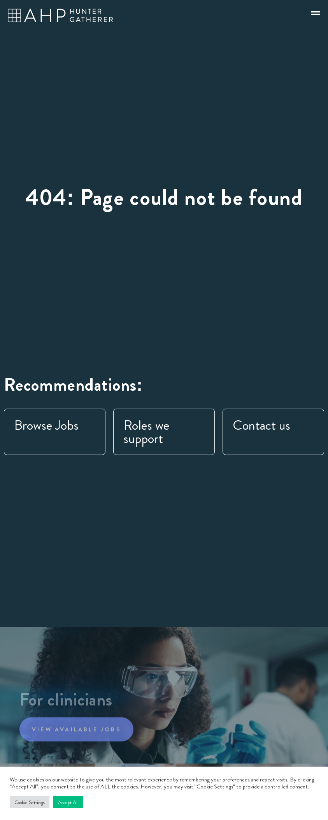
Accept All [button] (68, 802)
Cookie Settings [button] (29, 802)
